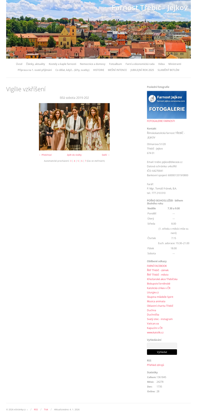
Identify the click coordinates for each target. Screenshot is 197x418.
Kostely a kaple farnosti (62, 64)
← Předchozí (45, 154)
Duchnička (153, 314)
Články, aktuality (35, 64)
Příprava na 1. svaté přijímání (35, 70)
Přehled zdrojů (155, 365)
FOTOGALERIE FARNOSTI (161, 121)
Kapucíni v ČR (155, 328)
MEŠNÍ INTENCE (117, 70)
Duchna (151, 310)
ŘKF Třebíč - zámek (158, 270)
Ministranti (174, 64)
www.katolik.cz (155, 332)
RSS (36, 409)
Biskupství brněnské (158, 283)
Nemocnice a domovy (92, 64)
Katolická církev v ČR (158, 288)
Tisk (46, 409)
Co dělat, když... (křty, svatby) (72, 70)
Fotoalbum (115, 64)
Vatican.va (153, 323)
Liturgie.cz (153, 292)
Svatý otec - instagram (160, 319)
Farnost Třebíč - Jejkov (149, 7)
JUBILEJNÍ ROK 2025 (142, 70)
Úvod (19, 64)
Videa (161, 64)
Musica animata (156, 301)
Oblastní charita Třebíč (160, 305)
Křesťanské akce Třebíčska (162, 279)
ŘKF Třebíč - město (158, 274)
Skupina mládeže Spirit (160, 297)
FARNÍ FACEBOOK (157, 266)
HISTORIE (98, 70)
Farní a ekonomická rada (140, 64)
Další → (106, 154)
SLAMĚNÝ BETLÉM (168, 70)
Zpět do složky (74, 154)
